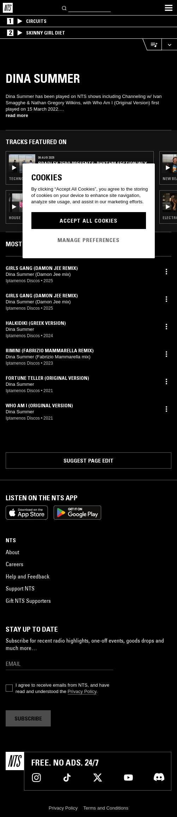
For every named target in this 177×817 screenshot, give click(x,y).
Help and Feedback (27, 576)
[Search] (64, 7)
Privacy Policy (82, 691)
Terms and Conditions (105, 808)
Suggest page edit (88, 460)
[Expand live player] (169, 44)
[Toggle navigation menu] (168, 7)
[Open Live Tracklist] (151, 44)
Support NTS (20, 588)
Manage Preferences (88, 239)
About (12, 552)
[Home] (8, 8)
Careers (14, 564)
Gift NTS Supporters (28, 600)
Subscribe (28, 718)
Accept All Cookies (88, 220)
